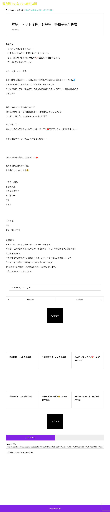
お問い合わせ (99, 482)
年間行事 (57, 482)
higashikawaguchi (25, 288)
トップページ (10, 482)
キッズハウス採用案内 (83, 482)
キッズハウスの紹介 (24, 482)
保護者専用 (68, 482)
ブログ (37, 482)
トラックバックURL (11, 444)
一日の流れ (47, 482)
